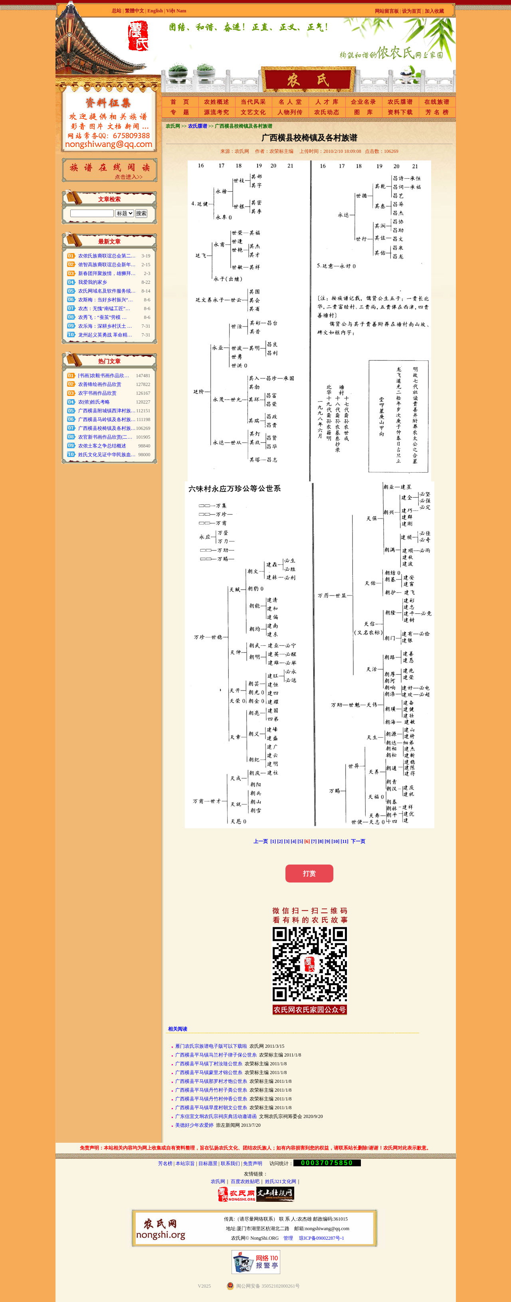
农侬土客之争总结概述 (102, 446)
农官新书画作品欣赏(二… (105, 437)
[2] (280, 841)
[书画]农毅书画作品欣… (103, 375)
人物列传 (290, 112)
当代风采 (253, 102)
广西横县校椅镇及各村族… (107, 428)
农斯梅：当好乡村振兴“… (105, 300)
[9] (327, 841)
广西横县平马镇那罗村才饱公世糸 (211, 1081)
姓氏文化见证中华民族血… (107, 454)
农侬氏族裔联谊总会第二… (107, 256)
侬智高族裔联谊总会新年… (107, 264)
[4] (293, 841)
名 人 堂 (290, 102)
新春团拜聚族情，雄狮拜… (107, 273)
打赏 (309, 873)
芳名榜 (165, 1163)
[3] (286, 841)
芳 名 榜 (437, 112)
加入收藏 (434, 11)
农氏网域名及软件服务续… (107, 291)
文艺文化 (253, 112)
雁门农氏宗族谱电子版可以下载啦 (211, 1046)
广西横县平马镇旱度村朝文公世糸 (211, 1107)
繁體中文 (134, 11)
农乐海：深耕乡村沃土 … (105, 326)
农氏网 (218, 1181)
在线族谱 (437, 102)
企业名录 (363, 102)
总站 (116, 11)
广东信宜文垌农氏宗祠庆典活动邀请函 (216, 1116)
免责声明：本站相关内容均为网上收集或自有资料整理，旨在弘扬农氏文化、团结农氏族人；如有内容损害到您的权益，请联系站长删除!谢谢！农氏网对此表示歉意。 (255, 1148)
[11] (344, 841)
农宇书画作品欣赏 (97, 393)
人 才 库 (327, 102)
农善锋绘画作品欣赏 (99, 384)
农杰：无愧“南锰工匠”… (104, 308)
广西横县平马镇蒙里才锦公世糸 (208, 1072)
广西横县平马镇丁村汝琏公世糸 (208, 1064)
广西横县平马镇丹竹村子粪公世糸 (211, 1090)
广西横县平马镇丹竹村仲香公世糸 (211, 1099)
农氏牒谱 (400, 102)
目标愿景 (208, 1163)
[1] (273, 841)
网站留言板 (387, 11)
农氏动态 (327, 112)
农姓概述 (217, 102)
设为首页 (411, 11)
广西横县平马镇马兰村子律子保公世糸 (216, 1055)
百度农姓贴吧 (245, 1181)
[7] (314, 841)
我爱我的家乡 (92, 282)
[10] (335, 841)
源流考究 (217, 112)
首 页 (180, 102)
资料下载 (400, 112)
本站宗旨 (185, 1163)
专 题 (180, 112)
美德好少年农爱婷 (194, 1125)
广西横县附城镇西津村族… (107, 411)
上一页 (261, 841)
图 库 (363, 112)
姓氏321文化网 (280, 1181)
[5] (300, 841)
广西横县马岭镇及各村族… (107, 419)
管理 (288, 1238)
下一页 (358, 841)
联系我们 (230, 1163)
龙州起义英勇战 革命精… (105, 335)
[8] (320, 841)
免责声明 (252, 1163)
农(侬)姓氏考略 (94, 402)
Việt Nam (176, 11)
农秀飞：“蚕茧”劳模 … (102, 317)
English (155, 11)
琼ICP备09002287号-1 (321, 1238)
